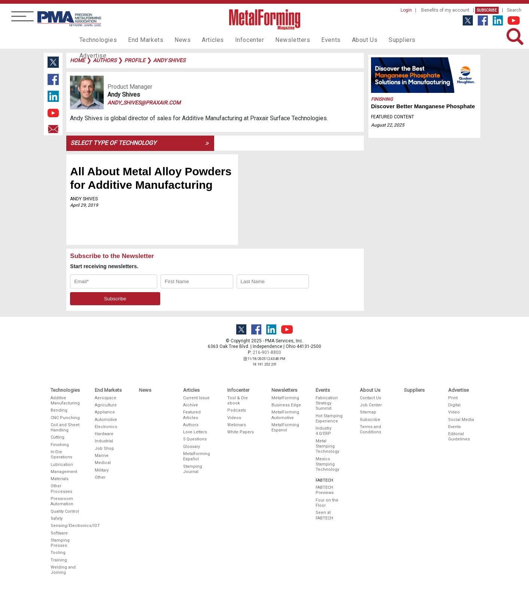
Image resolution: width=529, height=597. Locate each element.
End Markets (140, 40)
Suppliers (378, 40)
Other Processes (61, 489)
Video (454, 412)
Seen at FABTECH (324, 515)
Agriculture (106, 405)
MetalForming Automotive (285, 415)
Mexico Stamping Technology (327, 464)
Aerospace (105, 398)
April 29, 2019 (84, 205)
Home (77, 60)
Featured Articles (192, 415)
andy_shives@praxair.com (143, 103)
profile (134, 60)
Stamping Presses (60, 543)
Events (311, 40)
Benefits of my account (445, 10)
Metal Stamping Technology (327, 446)
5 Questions (195, 439)
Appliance (105, 412)
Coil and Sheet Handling (65, 427)
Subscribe (487, 10)
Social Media (461, 419)
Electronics (106, 426)
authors (104, 60)
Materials (60, 478)
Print (452, 398)
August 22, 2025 (387, 125)
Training (59, 560)
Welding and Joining (63, 570)
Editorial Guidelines (459, 436)
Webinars (236, 424)
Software (59, 533)
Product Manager (129, 86)
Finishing (382, 99)
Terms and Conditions (370, 429)
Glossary (191, 446)
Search (514, 10)
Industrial (104, 441)
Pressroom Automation (62, 501)
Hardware (104, 433)
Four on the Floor (327, 503)
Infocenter (237, 40)
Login (406, 10)
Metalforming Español (196, 456)
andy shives (169, 60)
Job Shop (104, 448)
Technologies (96, 40)
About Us (343, 40)
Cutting (57, 437)
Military (102, 470)
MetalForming (285, 398)
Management (64, 471)
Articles (202, 40)
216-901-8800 (267, 352)
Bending (59, 410)
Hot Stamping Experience (329, 418)
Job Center (371, 405)
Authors (190, 424)
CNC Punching (65, 417)
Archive (190, 405)
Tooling (58, 552)
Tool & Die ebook (237, 401)
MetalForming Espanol (285, 427)
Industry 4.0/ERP (323, 431)
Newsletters (276, 40)
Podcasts (236, 410)
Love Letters (195, 432)
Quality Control (65, 511)
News (174, 40)
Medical (103, 462)
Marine (102, 455)
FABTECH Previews (325, 490)
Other (100, 477)
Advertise (414, 40)
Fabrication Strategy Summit (327, 403)
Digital (454, 405)
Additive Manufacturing (65, 401)
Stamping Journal (192, 469)
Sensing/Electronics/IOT (65, 525)
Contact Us (370, 398)
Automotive (106, 419)
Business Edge (286, 405)
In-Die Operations (61, 454)
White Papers (240, 432)
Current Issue (196, 398)
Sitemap (368, 412)
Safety (57, 518)
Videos (234, 417)
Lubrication (62, 464)
